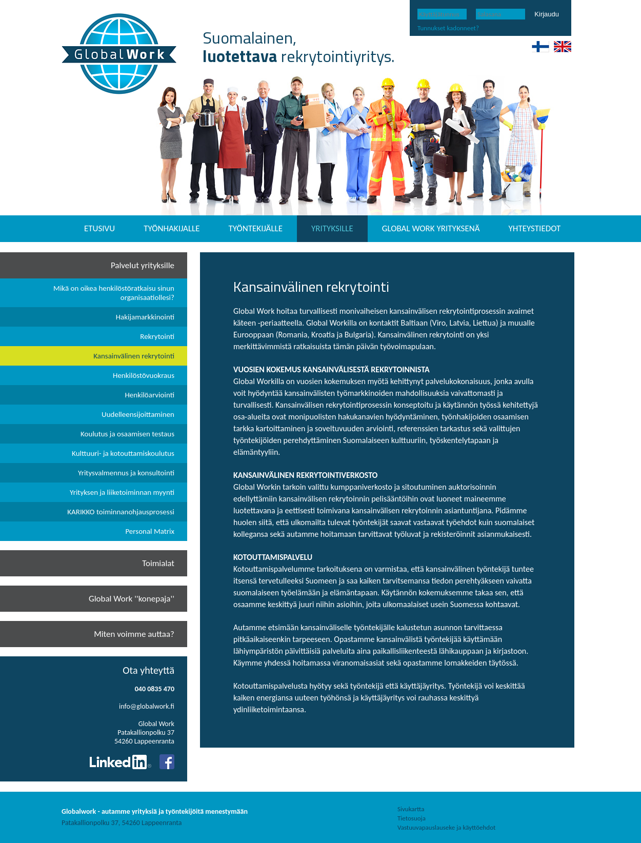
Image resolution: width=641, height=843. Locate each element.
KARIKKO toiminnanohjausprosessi (120, 511)
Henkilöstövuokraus (143, 375)
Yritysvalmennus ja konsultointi (126, 472)
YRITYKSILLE (332, 228)
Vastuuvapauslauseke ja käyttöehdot (446, 827)
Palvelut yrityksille (142, 265)
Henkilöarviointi (149, 394)
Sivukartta (410, 809)
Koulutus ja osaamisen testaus (127, 433)
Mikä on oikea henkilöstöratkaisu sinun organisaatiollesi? (113, 293)
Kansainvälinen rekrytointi (133, 355)
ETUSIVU (99, 228)
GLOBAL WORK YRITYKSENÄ (431, 228)
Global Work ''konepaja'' (131, 598)
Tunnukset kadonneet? (448, 28)
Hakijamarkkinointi (145, 317)
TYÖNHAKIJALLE (171, 228)
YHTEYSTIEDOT (535, 228)
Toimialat (158, 563)
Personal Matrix (149, 531)
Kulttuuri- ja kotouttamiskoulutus (123, 453)
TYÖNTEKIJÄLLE (256, 228)
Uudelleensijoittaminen (138, 414)
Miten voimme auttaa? (134, 634)
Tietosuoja (411, 818)
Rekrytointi (157, 336)
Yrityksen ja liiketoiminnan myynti (122, 492)
